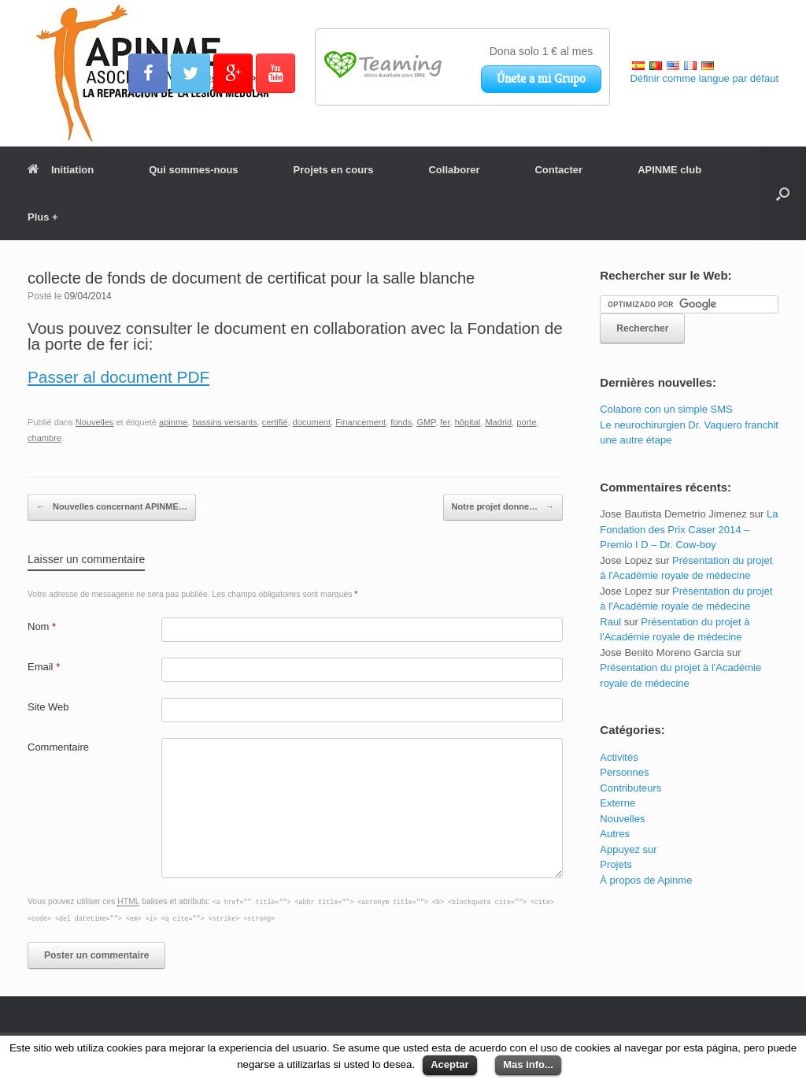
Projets (615, 864)
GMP (425, 422)
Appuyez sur (628, 849)
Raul (610, 622)
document (312, 422)
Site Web (48, 707)
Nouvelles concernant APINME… (111, 507)
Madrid (498, 422)
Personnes (624, 772)
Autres (615, 834)
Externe (617, 803)
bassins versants (224, 422)
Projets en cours (334, 170)
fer (444, 422)
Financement (360, 422)
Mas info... (528, 1064)
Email (44, 667)
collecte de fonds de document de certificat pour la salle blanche (251, 278)
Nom (42, 626)
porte (526, 422)
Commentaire (58, 747)
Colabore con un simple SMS (666, 409)
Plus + (43, 217)
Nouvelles (95, 422)
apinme (173, 422)
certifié (275, 422)
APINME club (669, 170)
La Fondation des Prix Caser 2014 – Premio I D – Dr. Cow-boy (689, 529)
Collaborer (453, 170)
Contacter (558, 170)
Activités (619, 757)
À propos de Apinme (646, 880)
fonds (401, 422)
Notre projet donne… (503, 507)
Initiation (61, 170)
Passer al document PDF (118, 377)
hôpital (468, 422)
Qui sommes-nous (193, 170)
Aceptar (449, 1064)
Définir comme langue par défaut (704, 78)
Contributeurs (630, 788)
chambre (44, 438)
